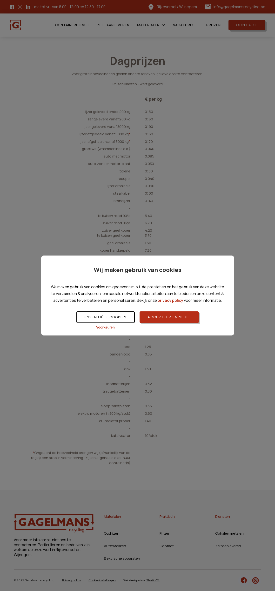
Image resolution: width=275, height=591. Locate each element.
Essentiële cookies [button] (106, 317)
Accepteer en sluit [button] (169, 317)
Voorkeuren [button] (105, 327)
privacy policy (170, 300)
